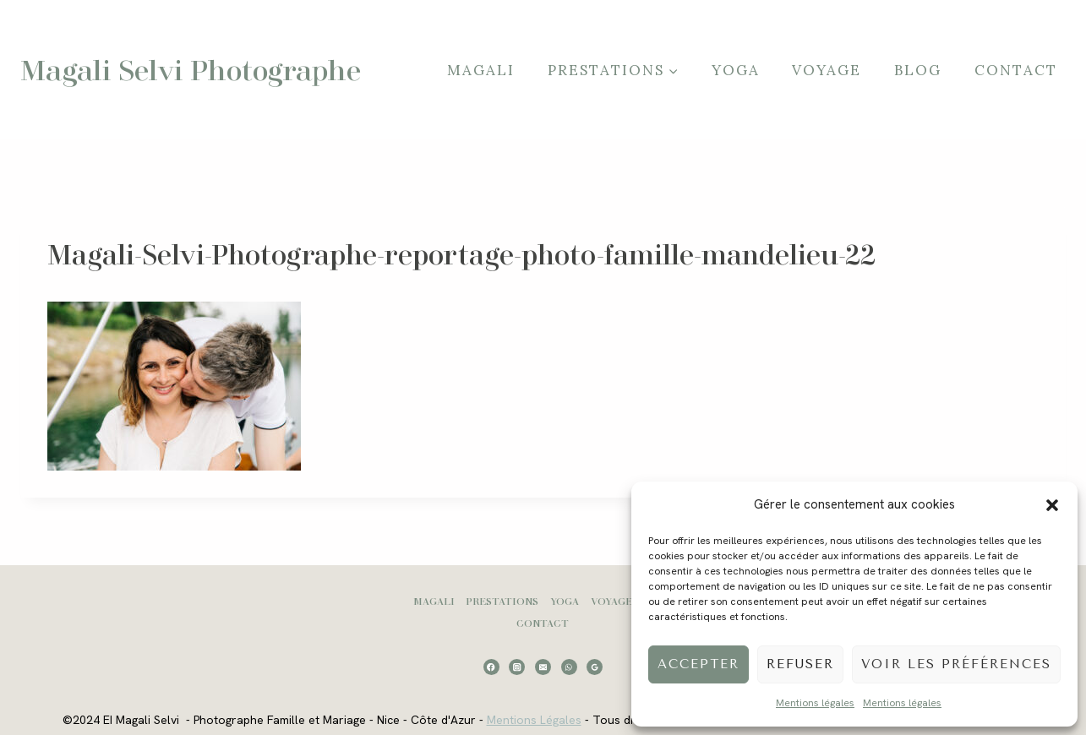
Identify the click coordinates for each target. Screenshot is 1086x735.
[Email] (543, 667)
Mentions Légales (534, 719)
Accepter (698, 664)
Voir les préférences (956, 664)
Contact (1015, 70)
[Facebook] (491, 667)
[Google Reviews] (595, 667)
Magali (481, 70)
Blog (917, 70)
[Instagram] (517, 667)
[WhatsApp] (569, 667)
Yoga (736, 70)
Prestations (502, 601)
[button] (1052, 505)
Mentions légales (815, 703)
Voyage (826, 70)
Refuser (800, 664)
